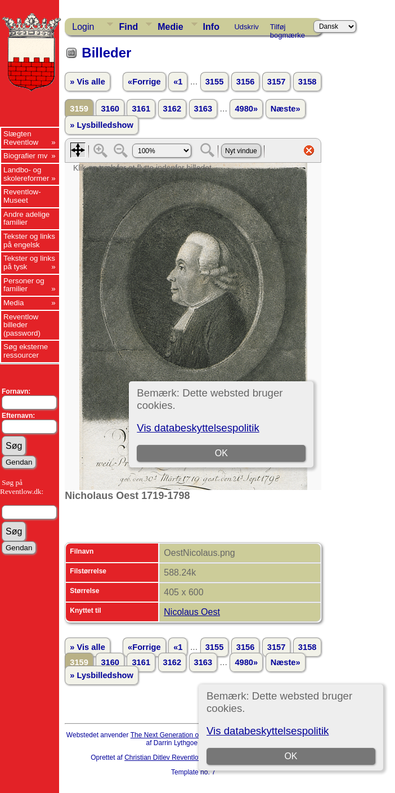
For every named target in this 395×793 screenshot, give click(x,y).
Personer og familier (23, 285)
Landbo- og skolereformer (26, 174)
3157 (276, 81)
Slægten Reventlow (20, 138)
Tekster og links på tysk (29, 262)
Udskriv (246, 27)
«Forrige (144, 81)
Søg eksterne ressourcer (25, 350)
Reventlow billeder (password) (22, 325)
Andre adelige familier (26, 218)
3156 (245, 81)
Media (13, 303)
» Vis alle (87, 81)
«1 (177, 81)
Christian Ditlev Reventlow (163, 757)
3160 (110, 108)
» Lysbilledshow (101, 125)
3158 (307, 81)
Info (211, 27)
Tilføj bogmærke (287, 29)
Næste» (285, 108)
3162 (172, 108)
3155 (214, 81)
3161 (141, 108)
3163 (203, 108)
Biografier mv (25, 156)
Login (83, 27)
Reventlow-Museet (22, 196)
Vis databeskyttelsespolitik (268, 731)
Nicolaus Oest (192, 612)
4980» (246, 108)
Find (128, 27)
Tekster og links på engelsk (29, 240)
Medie (170, 27)
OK (290, 756)
